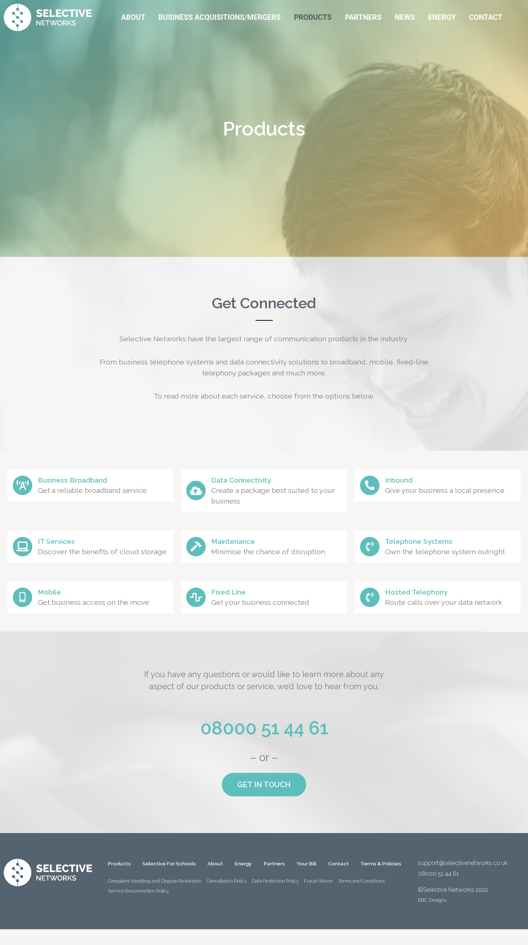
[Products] (312, 17)
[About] (133, 17)
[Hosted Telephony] (372, 609)
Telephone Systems (428, 543)
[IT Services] (25, 552)
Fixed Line (235, 604)
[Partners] (363, 17)
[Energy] (442, 17)
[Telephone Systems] (372, 548)
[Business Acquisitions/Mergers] (219, 17)
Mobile (56, 604)
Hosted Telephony (425, 604)
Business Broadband (82, 481)
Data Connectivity (250, 479)
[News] (404, 17)
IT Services (64, 541)
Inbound (405, 481)
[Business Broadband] (25, 487)
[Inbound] (372, 487)
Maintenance (241, 543)
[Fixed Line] (198, 609)
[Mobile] (25, 609)
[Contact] (485, 17)
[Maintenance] (198, 548)
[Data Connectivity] (198, 491)
